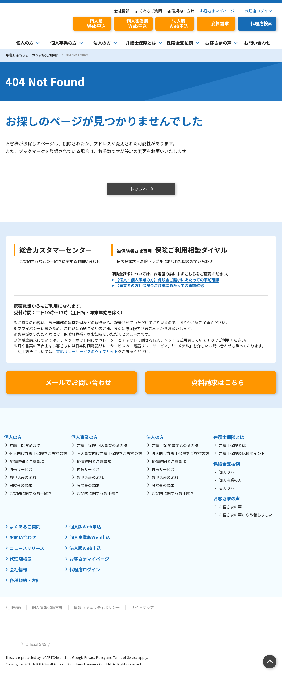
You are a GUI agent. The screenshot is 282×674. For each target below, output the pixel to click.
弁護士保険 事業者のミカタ (175, 445)
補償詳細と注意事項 (26, 461)
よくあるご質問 (148, 10)
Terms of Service (125, 657)
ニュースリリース (27, 548)
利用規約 (13, 607)
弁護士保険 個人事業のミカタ (102, 445)
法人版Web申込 (85, 548)
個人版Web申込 (85, 526)
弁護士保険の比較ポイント (242, 453)
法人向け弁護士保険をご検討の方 (180, 453)
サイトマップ (142, 607)
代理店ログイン (258, 10)
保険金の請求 (20, 485)
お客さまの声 (230, 506)
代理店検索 (21, 558)
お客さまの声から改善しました (246, 514)
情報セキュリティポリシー (97, 607)
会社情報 (121, 10)
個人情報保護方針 (47, 607)
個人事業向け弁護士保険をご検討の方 (109, 453)
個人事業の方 (230, 480)
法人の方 (226, 488)
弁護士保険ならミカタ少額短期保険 (32, 55)
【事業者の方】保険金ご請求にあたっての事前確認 (159, 285)
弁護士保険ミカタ (24, 445)
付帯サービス (20, 469)
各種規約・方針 (180, 10)
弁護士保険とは (232, 445)
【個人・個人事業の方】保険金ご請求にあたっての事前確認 (167, 279)
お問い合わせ (257, 42)
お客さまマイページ (217, 10)
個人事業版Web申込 (89, 537)
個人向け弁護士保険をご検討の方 (38, 453)
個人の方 (226, 472)
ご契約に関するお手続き (30, 493)
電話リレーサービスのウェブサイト (87, 351)
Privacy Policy (94, 657)
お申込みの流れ (22, 477)
